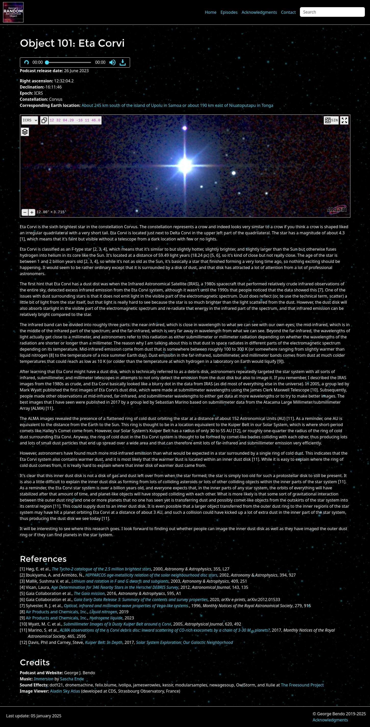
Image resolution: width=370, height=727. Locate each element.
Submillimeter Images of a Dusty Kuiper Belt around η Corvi (117, 624)
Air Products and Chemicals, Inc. (56, 612)
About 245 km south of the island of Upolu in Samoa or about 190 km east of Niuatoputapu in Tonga (177, 105)
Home (210, 12)
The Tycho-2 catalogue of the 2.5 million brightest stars (101, 569)
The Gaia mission (89, 593)
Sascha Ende (72, 679)
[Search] (332, 12)
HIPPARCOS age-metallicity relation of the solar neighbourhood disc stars (151, 575)
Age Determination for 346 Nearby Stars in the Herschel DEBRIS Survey (114, 587)
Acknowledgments (259, 12)
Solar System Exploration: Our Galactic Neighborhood (184, 642)
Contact (288, 12)
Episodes (229, 12)
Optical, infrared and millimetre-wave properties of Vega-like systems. (126, 605)
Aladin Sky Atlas (65, 691)
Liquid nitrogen (103, 612)
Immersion (44, 679)
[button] (112, 62)
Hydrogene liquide (106, 618)
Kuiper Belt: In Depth (104, 642)
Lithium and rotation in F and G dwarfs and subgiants (120, 581)
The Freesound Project (302, 685)
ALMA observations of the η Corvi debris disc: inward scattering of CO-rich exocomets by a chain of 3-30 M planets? (165, 630)
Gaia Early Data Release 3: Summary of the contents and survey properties (141, 599)
